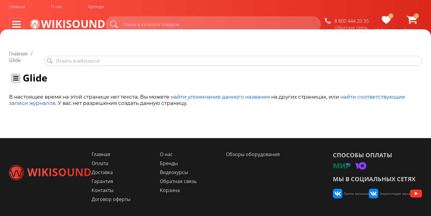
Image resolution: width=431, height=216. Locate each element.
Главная (17, 8)
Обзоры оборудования (267, 154)
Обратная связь (351, 29)
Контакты (137, 190)
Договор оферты (146, 199)
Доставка (137, 172)
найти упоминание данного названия (220, 90)
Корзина (194, 190)
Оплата (135, 163)
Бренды (96, 8)
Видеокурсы (198, 172)
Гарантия (137, 181)
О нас (57, 8)
